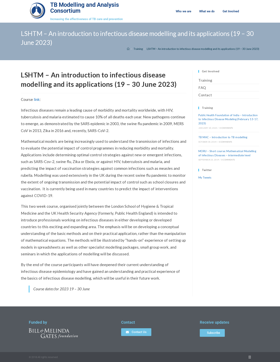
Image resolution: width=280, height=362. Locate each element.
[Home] (128, 48)
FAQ (202, 87)
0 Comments (226, 128)
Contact (205, 95)
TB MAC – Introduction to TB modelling (222, 137)
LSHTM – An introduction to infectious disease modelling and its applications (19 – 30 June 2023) (203, 48)
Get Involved (231, 11)
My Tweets (204, 177)
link (37, 99)
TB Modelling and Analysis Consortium (84, 7)
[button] (249, 11)
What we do (207, 11)
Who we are (183, 11)
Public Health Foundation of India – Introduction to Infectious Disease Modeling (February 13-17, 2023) (228, 119)
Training (205, 80)
